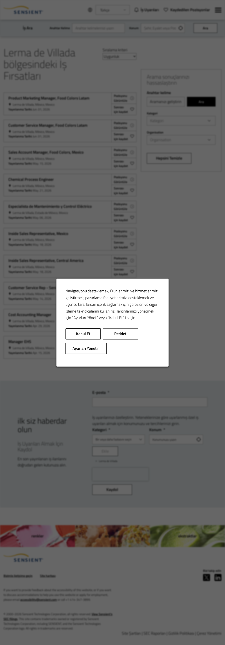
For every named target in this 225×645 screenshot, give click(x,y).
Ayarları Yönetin (86, 349)
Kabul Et (83, 334)
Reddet (120, 334)
